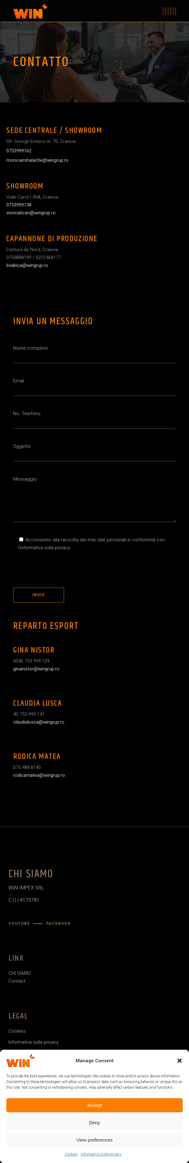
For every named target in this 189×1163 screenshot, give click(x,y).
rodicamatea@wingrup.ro (39, 775)
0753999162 (18, 151)
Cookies (71, 1154)
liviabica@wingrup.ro (27, 265)
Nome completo (94, 354)
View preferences (94, 1140)
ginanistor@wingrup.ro (36, 669)
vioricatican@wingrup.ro (31, 213)
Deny (94, 1122)
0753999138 (18, 205)
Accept (94, 1105)
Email (94, 387)
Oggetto (94, 452)
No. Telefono (94, 420)
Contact (16, 981)
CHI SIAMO (19, 973)
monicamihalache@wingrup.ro (37, 160)
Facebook (58, 923)
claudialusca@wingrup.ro (38, 722)
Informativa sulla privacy (101, 1154)
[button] (179, 1061)
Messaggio (94, 499)
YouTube (19, 923)
